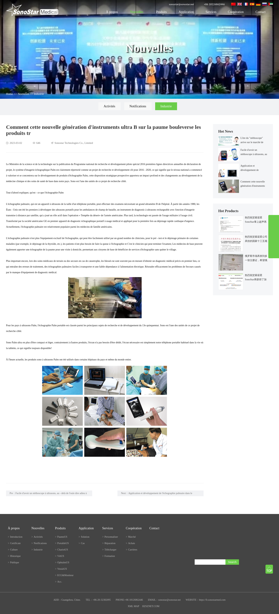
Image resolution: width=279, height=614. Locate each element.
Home (9, 93)
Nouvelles (136, 12)
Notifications (138, 106)
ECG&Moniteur (64, 575)
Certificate (14, 543)
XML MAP (133, 606)
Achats (130, 543)
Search (232, 561)
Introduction (15, 537)
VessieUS (61, 569)
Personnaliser (110, 537)
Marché (131, 537)
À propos (112, 12)
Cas (82, 543)
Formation (108, 556)
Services (211, 12)
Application (186, 12)
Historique (14, 556)
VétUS (59, 556)
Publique (13, 562)
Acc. (58, 581)
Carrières (131, 549)
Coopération (236, 12)
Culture (13, 549)
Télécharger (109, 549)
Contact (260, 12)
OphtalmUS (62, 562)
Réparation (108, 543)
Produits (161, 12)
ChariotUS (61, 549)
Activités (109, 106)
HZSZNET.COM (150, 606)
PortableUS (62, 543)
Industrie (39, 93)
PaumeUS (61, 537)
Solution (84, 537)
